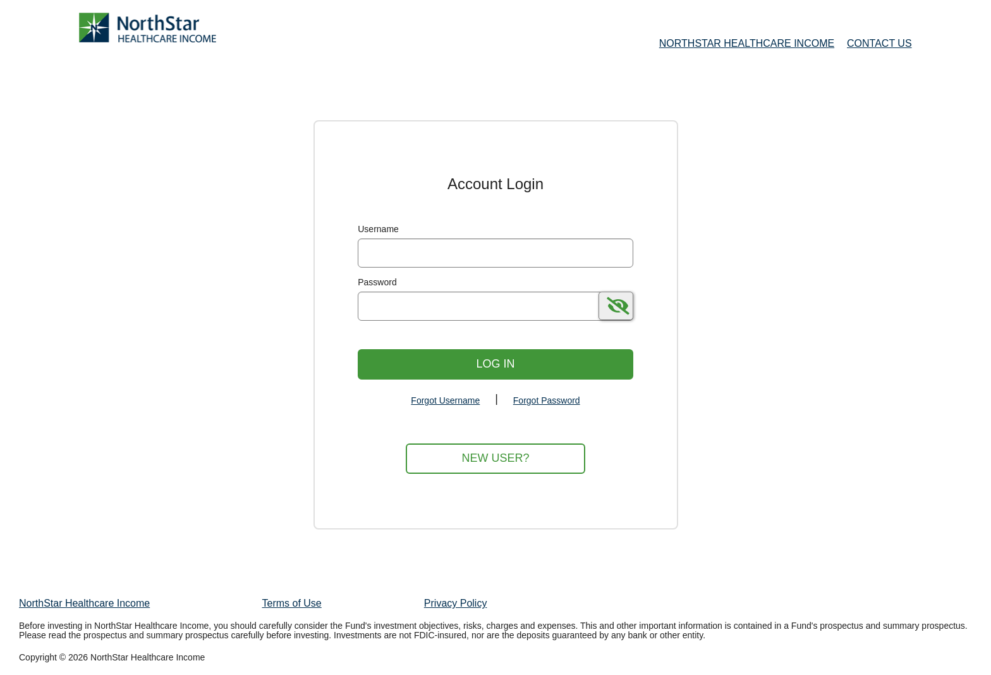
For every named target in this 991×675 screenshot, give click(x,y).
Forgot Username (445, 400)
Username (378, 229)
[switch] (616, 306)
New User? (495, 458)
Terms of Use (292, 603)
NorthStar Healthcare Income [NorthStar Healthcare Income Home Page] (746, 43)
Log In (495, 363)
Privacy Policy (455, 603)
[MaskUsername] (495, 253)
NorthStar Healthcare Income (84, 603)
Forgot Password (546, 400)
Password (377, 282)
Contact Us (879, 43)
